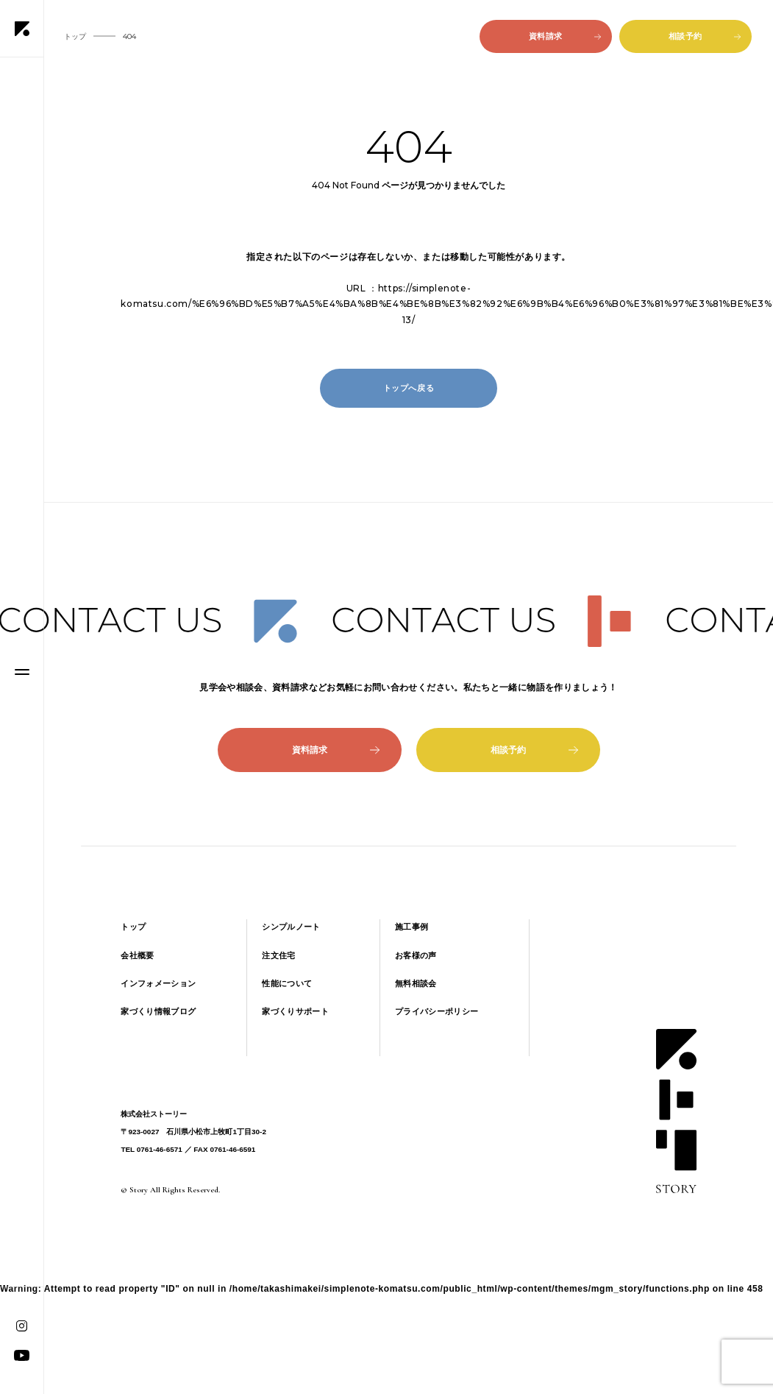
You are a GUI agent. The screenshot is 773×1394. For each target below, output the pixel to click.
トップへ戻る (409, 387)
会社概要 (137, 955)
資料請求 (565, 36)
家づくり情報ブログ (158, 1011)
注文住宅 (278, 955)
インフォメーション (158, 983)
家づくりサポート (295, 1011)
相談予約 (705, 36)
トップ (133, 926)
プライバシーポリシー (436, 1011)
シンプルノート (291, 926)
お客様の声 (416, 955)
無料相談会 (416, 983)
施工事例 (411, 926)
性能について (287, 983)
